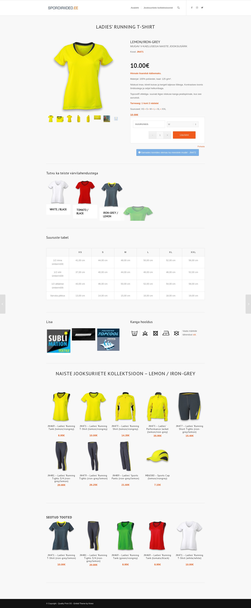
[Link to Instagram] (197, 7)
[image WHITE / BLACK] (59, 198)
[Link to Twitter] (202, 7)
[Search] (178, 7)
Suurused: (142, 124)
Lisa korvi (184, 135)
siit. (194, 334)
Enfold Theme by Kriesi (83, 603)
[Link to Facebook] (191, 7)
